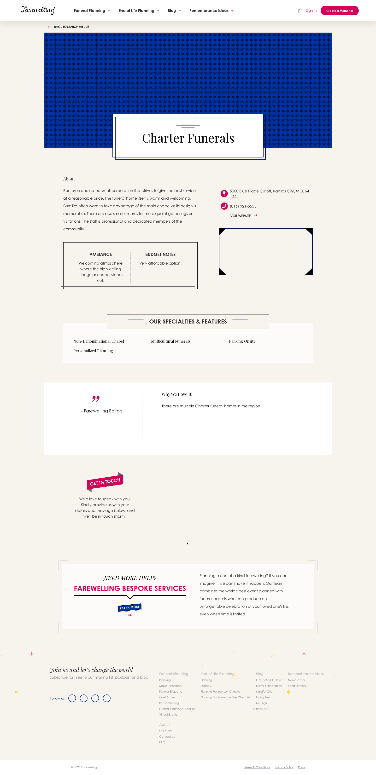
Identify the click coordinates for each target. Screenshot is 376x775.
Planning (165, 680)
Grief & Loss (167, 697)
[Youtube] (107, 698)
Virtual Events (168, 714)
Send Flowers (297, 686)
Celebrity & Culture (269, 680)
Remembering (169, 703)
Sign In (311, 10)
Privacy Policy (284, 767)
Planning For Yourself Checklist (220, 691)
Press (301, 767)
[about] (130, 609)
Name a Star (296, 680)
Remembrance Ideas (209, 10)
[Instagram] (95, 698)
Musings (261, 703)
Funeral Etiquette (170, 691)
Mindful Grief (264, 691)
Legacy (205, 686)
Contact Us (167, 736)
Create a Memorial (339, 10)
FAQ (162, 742)
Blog (172, 10)
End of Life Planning (136, 10)
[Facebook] (72, 698)
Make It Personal (170, 686)
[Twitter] (84, 698)
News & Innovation (269, 686)
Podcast (262, 709)
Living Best (263, 697)
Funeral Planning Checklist (177, 709)
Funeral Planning (89, 10)
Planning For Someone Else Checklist (225, 697)
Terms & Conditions (257, 767)
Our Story (165, 731)
